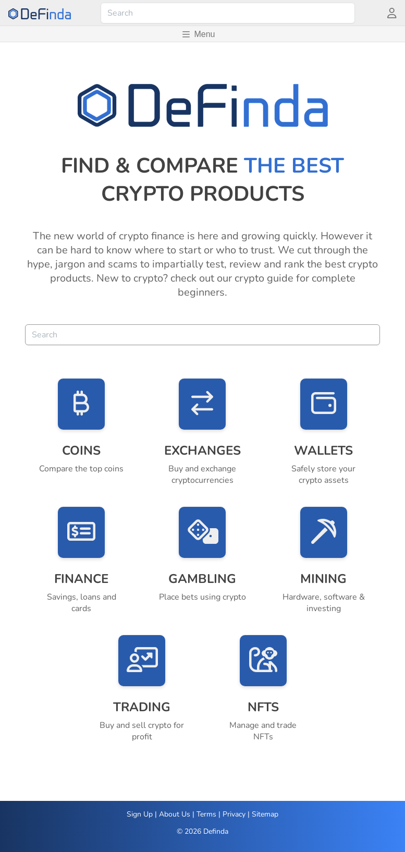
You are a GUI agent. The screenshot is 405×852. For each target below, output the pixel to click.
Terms (206, 814)
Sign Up (140, 814)
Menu (198, 34)
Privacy (234, 814)
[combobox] (228, 13)
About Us (174, 814)
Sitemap (265, 814)
